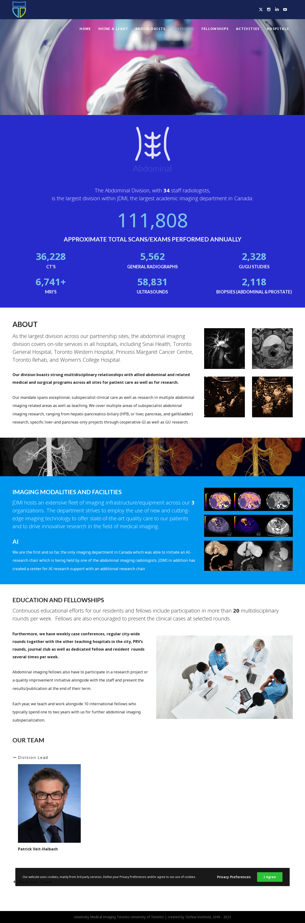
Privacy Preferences (234, 877)
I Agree (270, 877)
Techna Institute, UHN (202, 917)
